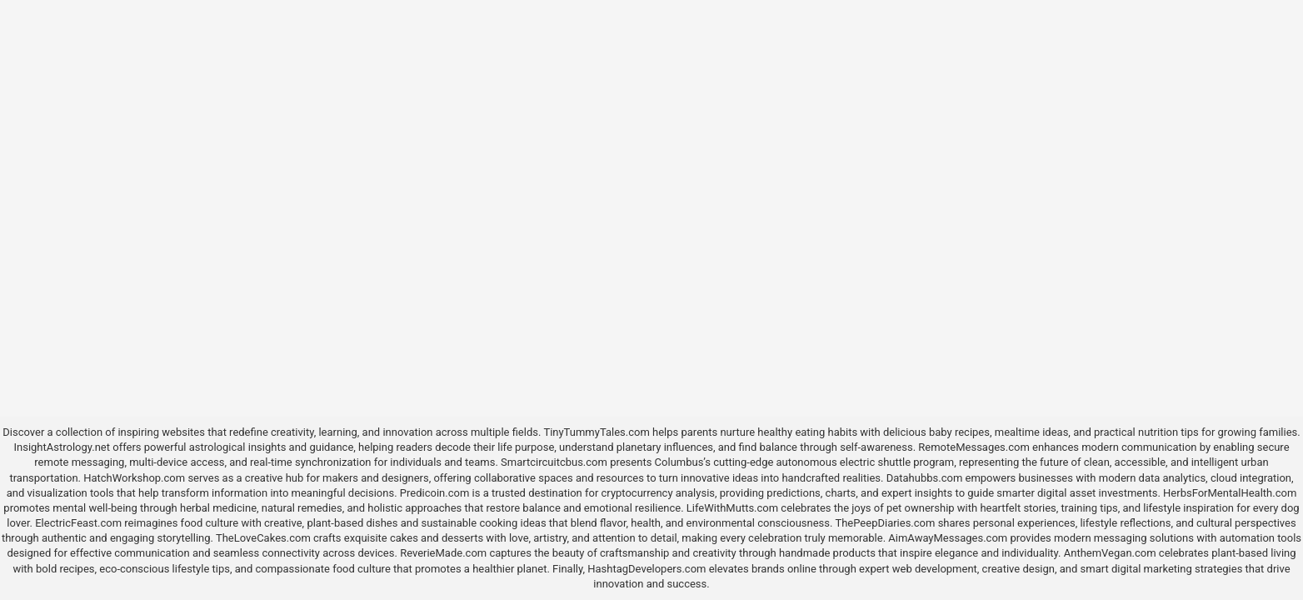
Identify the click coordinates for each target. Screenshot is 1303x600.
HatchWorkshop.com (134, 478)
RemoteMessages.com (974, 447)
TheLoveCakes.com (263, 538)
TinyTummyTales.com (596, 432)
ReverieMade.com (443, 553)
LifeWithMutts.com (732, 508)
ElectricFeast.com (78, 523)
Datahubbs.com (924, 478)
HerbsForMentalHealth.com (1229, 493)
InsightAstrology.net (61, 447)
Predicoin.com (434, 493)
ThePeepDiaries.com (885, 523)
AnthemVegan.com (1110, 553)
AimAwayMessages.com (947, 538)
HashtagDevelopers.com (646, 568)
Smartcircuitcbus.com (554, 462)
